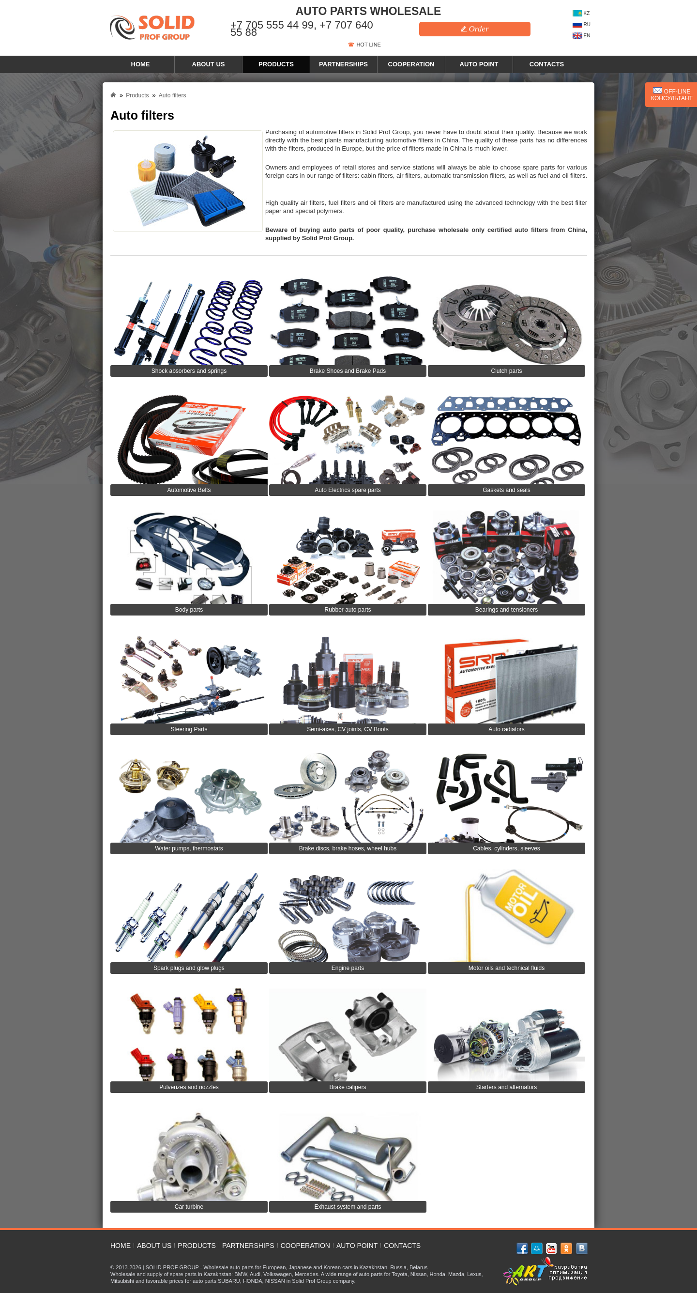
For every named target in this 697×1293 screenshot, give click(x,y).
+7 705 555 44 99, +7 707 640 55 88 (301, 28)
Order (474, 28)
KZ (581, 13)
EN (582, 35)
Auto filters (172, 95)
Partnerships (343, 64)
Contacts (547, 64)
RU (582, 24)
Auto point (479, 64)
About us (208, 64)
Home (140, 64)
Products (276, 64)
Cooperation (411, 64)
